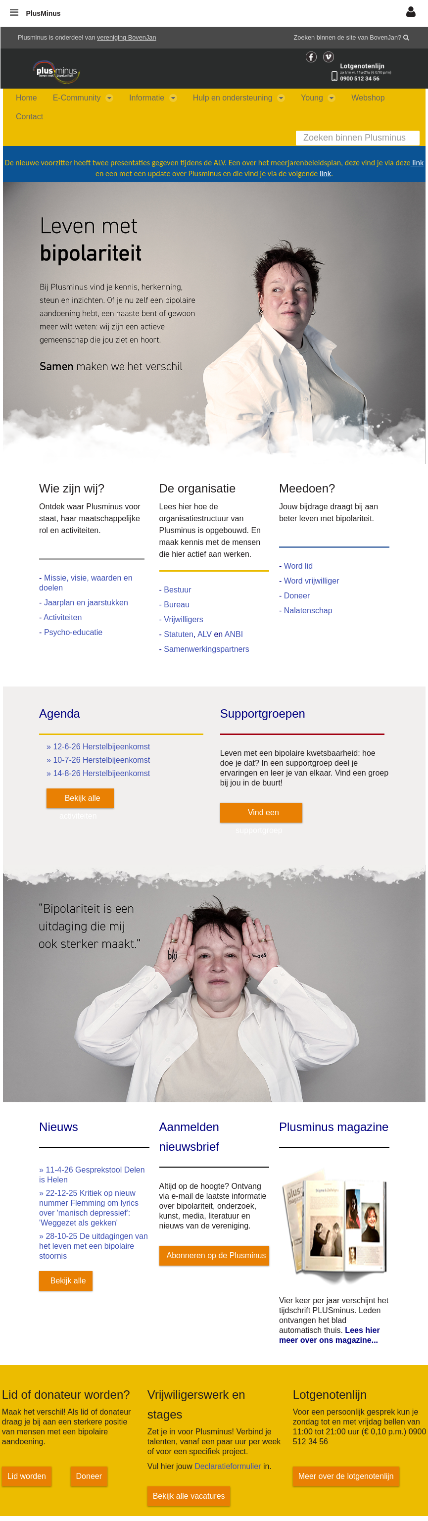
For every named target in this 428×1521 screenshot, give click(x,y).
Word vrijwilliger (311, 581)
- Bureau (174, 604)
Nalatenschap (308, 610)
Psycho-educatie (73, 632)
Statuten (178, 634)
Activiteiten (63, 617)
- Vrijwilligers (181, 619)
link (417, 162)
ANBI (234, 634)
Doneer (297, 595)
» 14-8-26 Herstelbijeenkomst (98, 773)
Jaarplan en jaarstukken (86, 602)
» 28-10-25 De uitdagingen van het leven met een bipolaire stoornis (93, 1246)
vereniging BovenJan (126, 37)
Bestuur (177, 590)
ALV (205, 634)
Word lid (298, 566)
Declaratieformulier (227, 1466)
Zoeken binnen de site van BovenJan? (348, 37)
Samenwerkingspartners (206, 649)
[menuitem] (26, 98)
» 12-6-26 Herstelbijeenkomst (98, 746)
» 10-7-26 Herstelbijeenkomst (98, 760)
